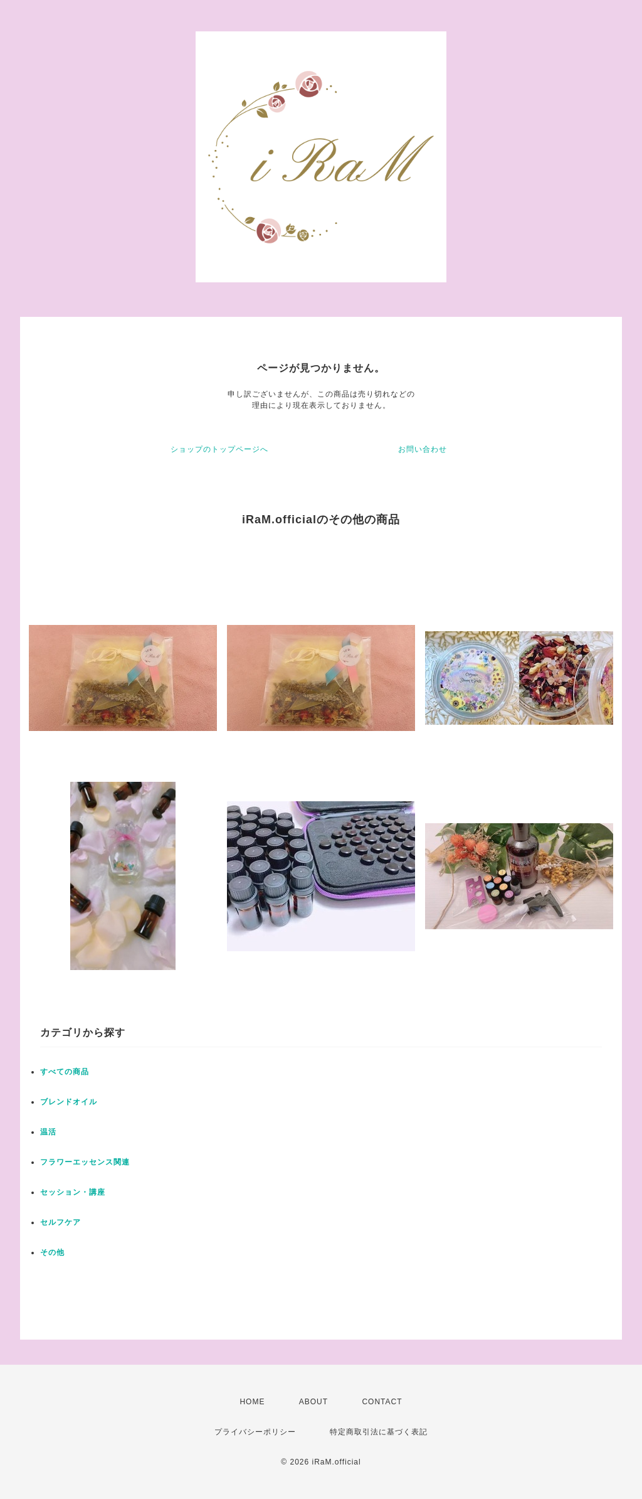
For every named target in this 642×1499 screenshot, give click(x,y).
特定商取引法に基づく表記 (379, 1431)
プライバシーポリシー (255, 1431)
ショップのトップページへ (219, 449)
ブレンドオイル (68, 1101)
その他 (52, 1252)
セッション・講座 (72, 1192)
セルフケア (60, 1222)
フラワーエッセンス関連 (85, 1162)
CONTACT (382, 1401)
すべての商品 (64, 1071)
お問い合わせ (422, 449)
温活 (48, 1132)
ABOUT (313, 1401)
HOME (252, 1401)
